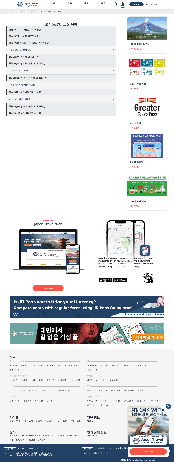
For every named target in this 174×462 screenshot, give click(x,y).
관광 (11, 420)
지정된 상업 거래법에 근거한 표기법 (95, 453)
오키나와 (104, 405)
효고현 (43, 390)
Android (30, 455)
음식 (31, 420)
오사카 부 (33, 390)
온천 (79, 420)
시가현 (12, 390)
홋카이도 (13, 365)
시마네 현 (103, 390)
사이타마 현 (127, 365)
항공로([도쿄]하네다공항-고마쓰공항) (27, 63)
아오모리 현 (26, 365)
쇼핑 (57, 420)
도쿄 (146, 365)
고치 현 (49, 401)
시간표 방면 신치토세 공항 (20, 50)
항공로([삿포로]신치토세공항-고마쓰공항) (29, 42)
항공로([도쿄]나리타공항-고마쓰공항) (27, 106)
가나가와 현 (92, 370)
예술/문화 (49, 420)
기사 (52, 3)
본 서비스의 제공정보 (21, 453)
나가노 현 (76, 380)
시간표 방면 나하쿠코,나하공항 (22, 85)
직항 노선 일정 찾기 (18, 439)
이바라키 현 (92, 365)
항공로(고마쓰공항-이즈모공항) (24, 36)
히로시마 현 (129, 390)
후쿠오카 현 (92, 401)
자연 (24, 420)
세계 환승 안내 (33, 448)
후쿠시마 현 (15, 370)
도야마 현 (25, 380)
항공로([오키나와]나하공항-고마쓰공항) (28, 78)
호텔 (72, 420)
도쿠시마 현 (15, 401)
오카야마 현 (115, 390)
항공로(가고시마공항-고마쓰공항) (25, 29)
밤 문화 (39, 420)
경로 (69, 3)
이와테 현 (38, 365)
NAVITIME (21, 448)
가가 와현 (27, 401)
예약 (103, 3)
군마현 (115, 365)
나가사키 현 (115, 401)
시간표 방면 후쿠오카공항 (20, 99)
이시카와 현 (38, 380)
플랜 (86, 3)
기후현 (90, 380)
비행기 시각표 (46, 448)
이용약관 (35, 453)
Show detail (48, 288)
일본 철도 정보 (49, 435)
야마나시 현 (63, 380)
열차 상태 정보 (93, 435)
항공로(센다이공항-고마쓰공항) (24, 57)
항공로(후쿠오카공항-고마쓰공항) (25, 92)
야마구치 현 (143, 390)
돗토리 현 (91, 390)
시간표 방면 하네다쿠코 (19, 70)
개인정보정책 (46, 453)
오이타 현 (141, 401)
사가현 (103, 401)
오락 (18, 420)
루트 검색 (14, 435)
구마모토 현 (128, 401)
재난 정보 (91, 420)
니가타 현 (14, 380)
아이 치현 (114, 380)
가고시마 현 (92, 405)
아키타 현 (62, 365)
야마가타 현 (74, 365)
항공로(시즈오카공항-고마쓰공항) (25, 113)
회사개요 (7, 453)
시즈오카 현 (101, 380)
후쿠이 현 (50, 380)
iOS (34, 455)
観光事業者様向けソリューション (107, 448)
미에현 (124, 380)
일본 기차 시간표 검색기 (68, 435)
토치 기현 (105, 365)
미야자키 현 (154, 401)
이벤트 (65, 420)
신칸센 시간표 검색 (37, 439)
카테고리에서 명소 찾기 (30, 435)
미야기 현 (50, 365)
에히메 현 (39, 401)
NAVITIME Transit (45, 455)
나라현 (52, 390)
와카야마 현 (64, 390)
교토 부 (22, 390)
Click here (148, 451)
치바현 (138, 365)
